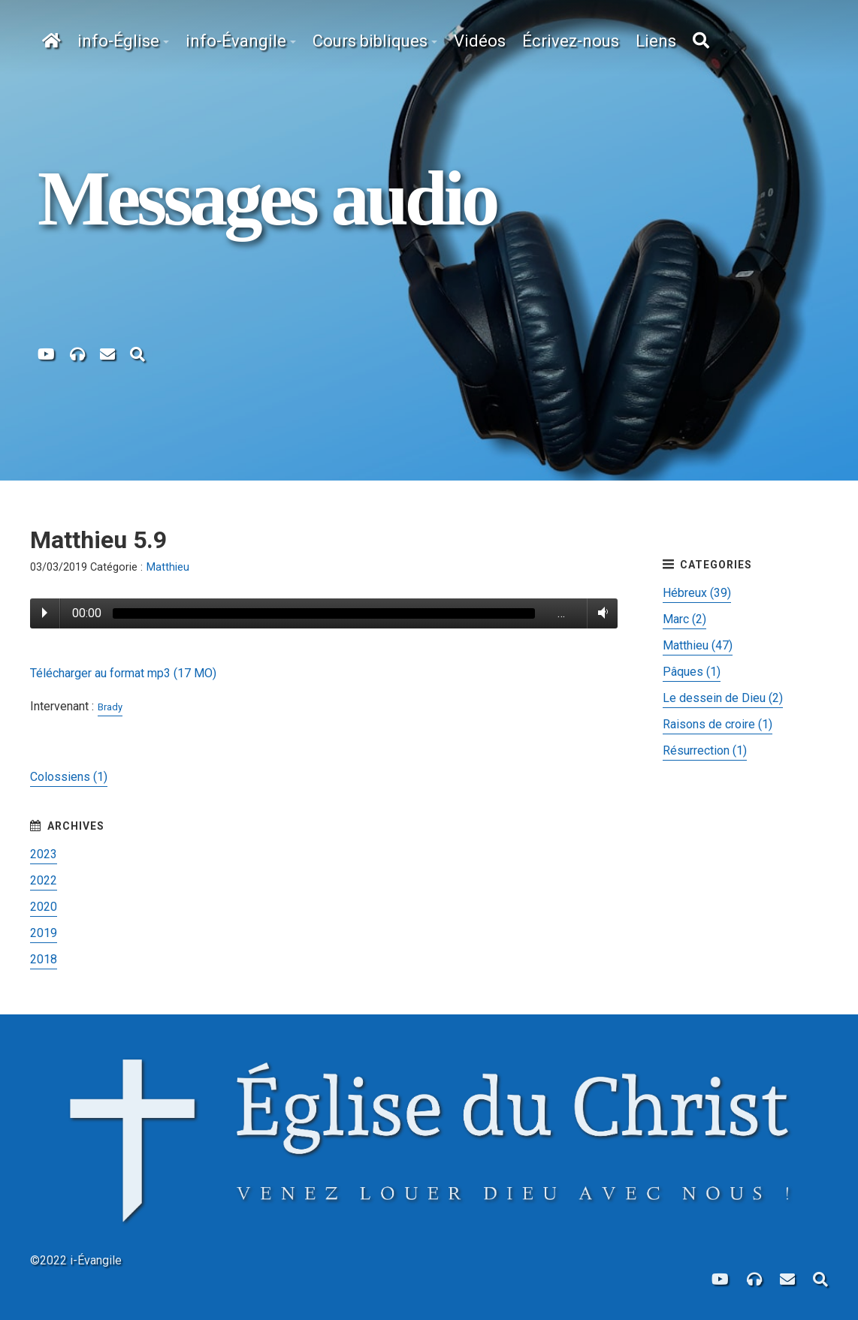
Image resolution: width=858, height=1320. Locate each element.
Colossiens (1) (68, 777)
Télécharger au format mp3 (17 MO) (123, 673)
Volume (600, 612)
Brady (110, 707)
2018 (43, 959)
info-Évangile (236, 41)
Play (44, 612)
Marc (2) (684, 619)
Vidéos (480, 41)
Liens (656, 41)
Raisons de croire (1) (717, 724)
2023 (43, 854)
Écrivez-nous (570, 41)
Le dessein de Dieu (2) (723, 698)
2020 (43, 907)
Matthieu (168, 567)
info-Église (118, 41)
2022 (43, 880)
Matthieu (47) (698, 645)
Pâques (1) (692, 672)
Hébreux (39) (697, 593)
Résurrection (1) (705, 750)
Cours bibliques (370, 41)
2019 (43, 933)
